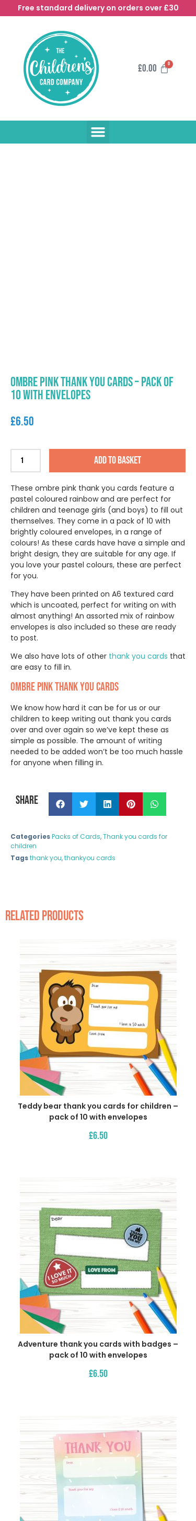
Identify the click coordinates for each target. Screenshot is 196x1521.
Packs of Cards (76, 836)
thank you (46, 857)
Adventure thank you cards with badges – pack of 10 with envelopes (98, 1349)
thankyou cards (90, 857)
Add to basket (117, 460)
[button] (98, 132)
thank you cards (137, 656)
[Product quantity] (25, 460)
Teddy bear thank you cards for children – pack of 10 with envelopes (98, 1111)
